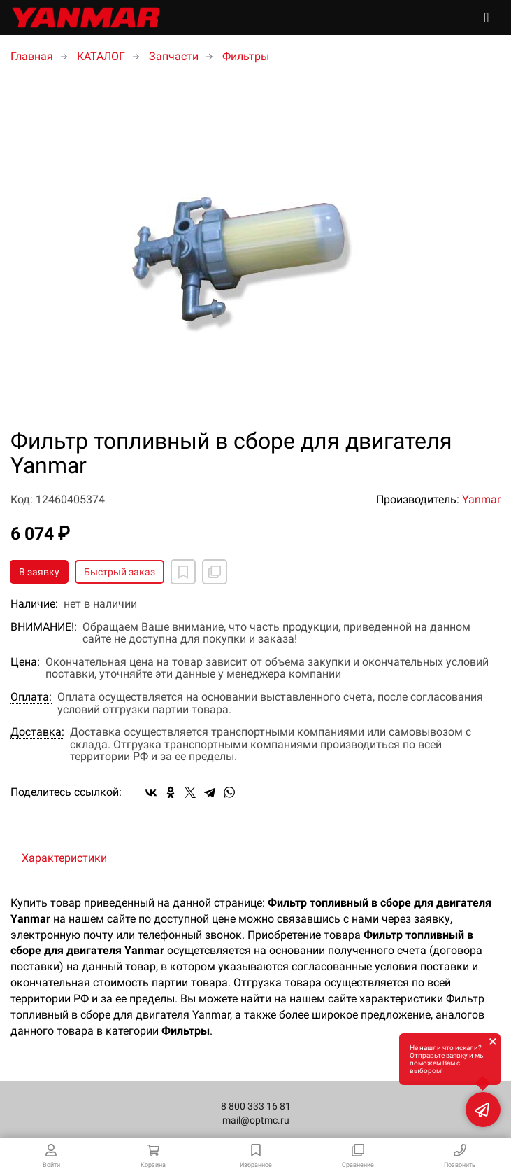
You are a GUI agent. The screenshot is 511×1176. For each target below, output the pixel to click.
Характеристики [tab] (64, 857)
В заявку (39, 572)
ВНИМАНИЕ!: (43, 627)
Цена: (25, 662)
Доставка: (37, 732)
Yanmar (481, 499)
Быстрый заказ (119, 572)
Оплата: (31, 697)
